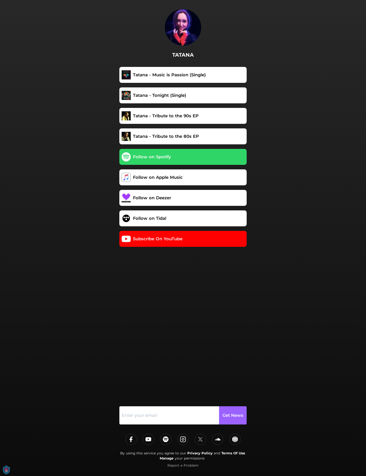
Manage (167, 458)
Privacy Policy (200, 453)
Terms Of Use (233, 453)
